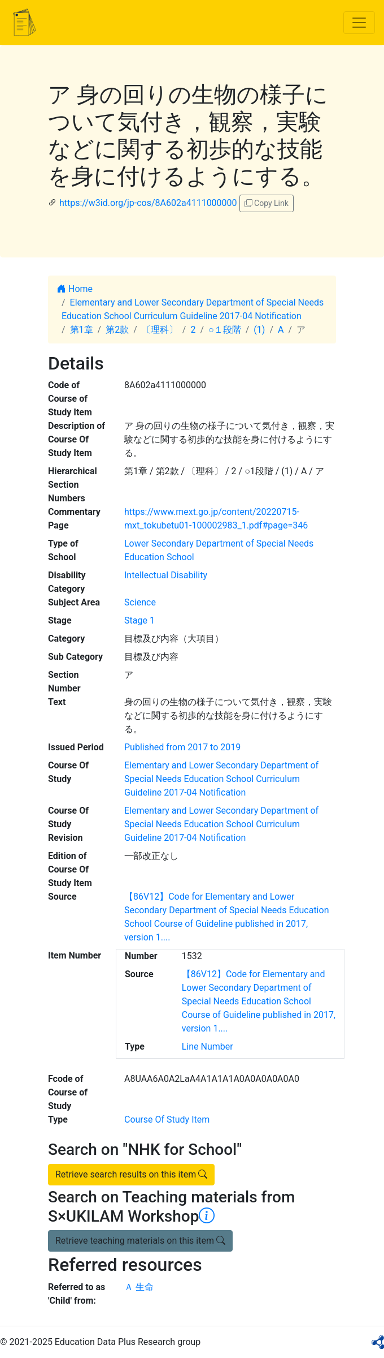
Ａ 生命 (139, 1287)
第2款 (117, 329)
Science (140, 602)
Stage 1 (139, 620)
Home (75, 288)
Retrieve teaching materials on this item (140, 1240)
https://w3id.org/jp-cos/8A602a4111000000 (148, 202)
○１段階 (224, 329)
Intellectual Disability (165, 575)
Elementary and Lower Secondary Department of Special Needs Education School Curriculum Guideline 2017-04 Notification (221, 779)
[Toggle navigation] (359, 22)
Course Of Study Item (167, 1119)
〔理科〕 (160, 329)
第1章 (81, 329)
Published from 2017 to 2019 (182, 747)
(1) (259, 329)
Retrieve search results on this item (131, 1174)
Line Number (207, 1046)
